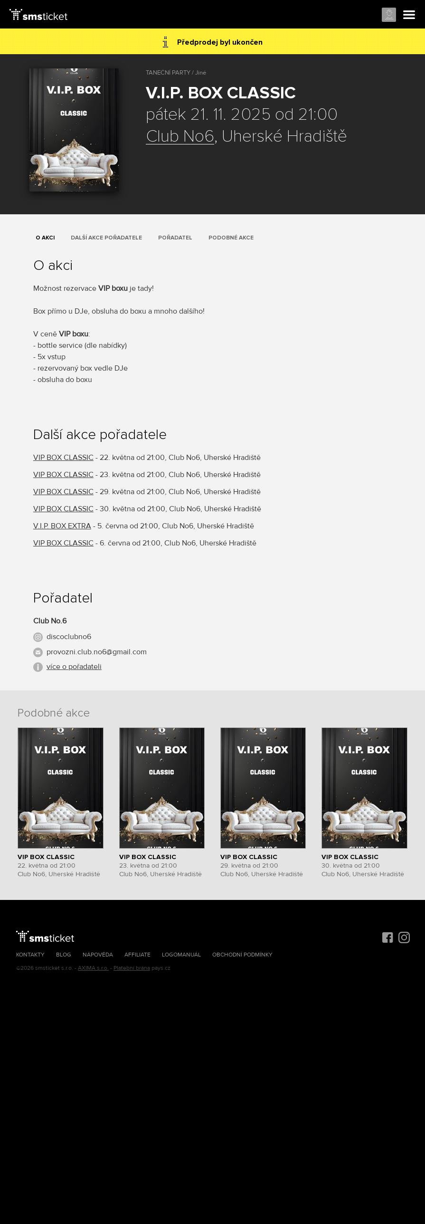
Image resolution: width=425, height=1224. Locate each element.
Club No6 (180, 136)
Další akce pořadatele (106, 237)
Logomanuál (181, 954)
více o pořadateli (74, 666)
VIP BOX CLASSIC (63, 457)
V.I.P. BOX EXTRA (62, 526)
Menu (409, 15)
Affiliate (137, 954)
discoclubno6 (69, 636)
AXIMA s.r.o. (93, 968)
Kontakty (30, 954)
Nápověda (98, 954)
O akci (45, 237)
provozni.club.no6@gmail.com (97, 652)
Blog (63, 954)
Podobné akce (231, 237)
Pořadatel (175, 237)
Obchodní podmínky (242, 954)
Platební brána (131, 968)
